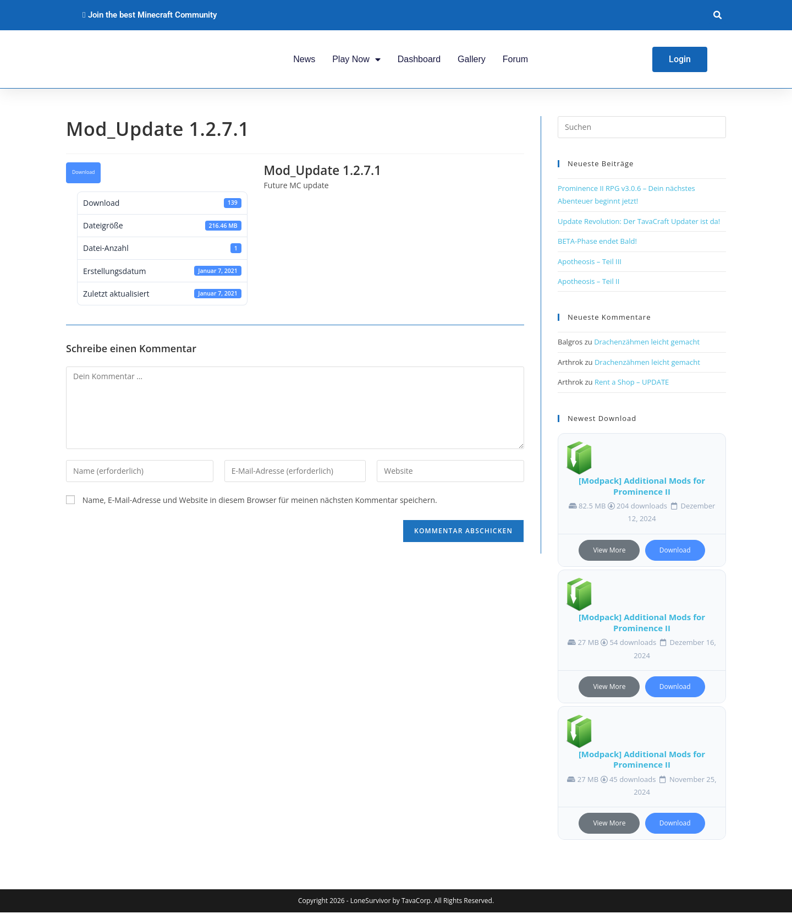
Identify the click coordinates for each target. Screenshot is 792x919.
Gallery (472, 62)
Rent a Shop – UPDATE (632, 388)
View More (609, 556)
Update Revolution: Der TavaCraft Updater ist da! (639, 227)
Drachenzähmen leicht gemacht (647, 348)
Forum (515, 62)
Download (83, 179)
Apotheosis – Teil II (588, 287)
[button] (717, 15)
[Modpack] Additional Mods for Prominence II (642, 493)
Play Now (356, 62)
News (304, 62)
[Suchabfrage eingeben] (642, 134)
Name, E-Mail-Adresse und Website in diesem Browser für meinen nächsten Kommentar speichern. (259, 506)
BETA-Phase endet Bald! (597, 248)
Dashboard (419, 62)
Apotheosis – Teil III (590, 267)
